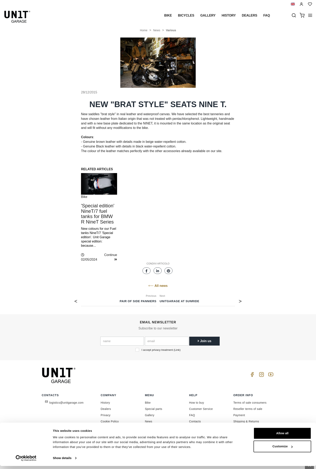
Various (171, 30)
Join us (204, 341)
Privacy (106, 415)
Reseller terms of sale (247, 409)
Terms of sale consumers (250, 402)
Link (177, 349)
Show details (62, 461)
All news (157, 285)
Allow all (282, 436)
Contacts (195, 421)
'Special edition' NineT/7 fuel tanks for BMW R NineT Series (97, 213)
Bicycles (186, 15)
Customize (282, 449)
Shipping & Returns (246, 421)
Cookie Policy (110, 421)
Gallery (208, 15)
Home (143, 30)
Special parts (153, 409)
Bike (168, 15)
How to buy (196, 402)
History (229, 15)
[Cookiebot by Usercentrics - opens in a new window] (26, 461)
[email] (166, 341)
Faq (266, 15)
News (156, 30)
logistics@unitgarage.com (66, 402)
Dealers (249, 15)
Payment (239, 415)
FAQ (192, 415)
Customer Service (201, 409)
